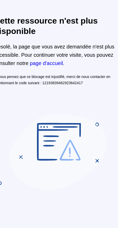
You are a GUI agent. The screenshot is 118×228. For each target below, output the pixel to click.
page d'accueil (46, 63)
